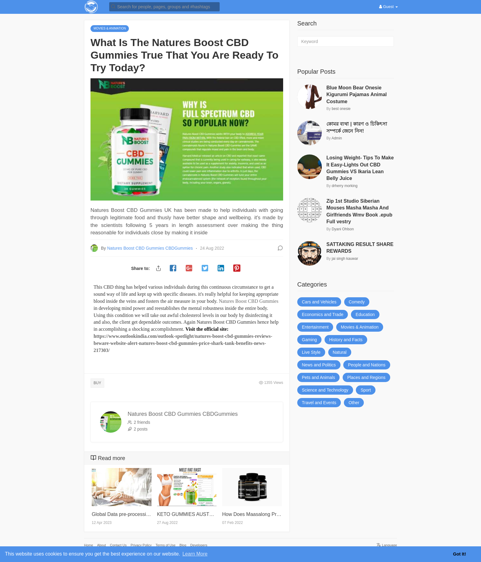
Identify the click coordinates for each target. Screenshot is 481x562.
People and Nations (366, 364)
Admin (337, 138)
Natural (340, 352)
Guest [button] (388, 6)
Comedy (357, 301)
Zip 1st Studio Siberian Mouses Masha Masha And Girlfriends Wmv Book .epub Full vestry (359, 211)
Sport (365, 390)
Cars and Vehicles (319, 301)
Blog (182, 545)
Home (88, 545)
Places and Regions (366, 377)
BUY (97, 383)
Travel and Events (319, 402)
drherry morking (344, 186)
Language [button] (386, 545)
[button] (164, 6)
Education (365, 314)
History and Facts (346, 339)
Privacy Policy (141, 545)
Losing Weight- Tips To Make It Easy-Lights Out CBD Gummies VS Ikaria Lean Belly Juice (360, 168)
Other (353, 402)
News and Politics (319, 364)
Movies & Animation (360, 327)
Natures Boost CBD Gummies (248, 301)
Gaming (309, 339)
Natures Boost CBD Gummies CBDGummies (150, 248)
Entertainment (315, 327)
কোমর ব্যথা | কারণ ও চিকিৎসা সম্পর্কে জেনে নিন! (356, 127)
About (101, 545)
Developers (198, 545)
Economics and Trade (322, 314)
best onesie (341, 109)
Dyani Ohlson (343, 229)
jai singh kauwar (345, 258)
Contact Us (118, 545)
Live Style (311, 352)
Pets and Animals (318, 377)
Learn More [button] (195, 553)
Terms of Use (165, 545)
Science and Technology (325, 390)
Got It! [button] (459, 554)
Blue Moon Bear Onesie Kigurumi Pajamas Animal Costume (356, 94)
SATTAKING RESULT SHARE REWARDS (360, 248)
